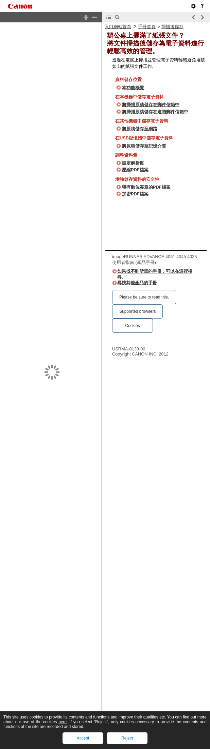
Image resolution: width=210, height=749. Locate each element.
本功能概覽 (133, 87)
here (62, 721)
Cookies (132, 325)
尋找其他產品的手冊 (137, 282)
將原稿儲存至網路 (139, 128)
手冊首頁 (147, 26)
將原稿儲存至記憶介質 (144, 146)
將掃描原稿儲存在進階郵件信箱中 (155, 111)
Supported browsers (137, 311)
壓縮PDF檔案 (135, 169)
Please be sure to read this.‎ (144, 297)
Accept (83, 738)
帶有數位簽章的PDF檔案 (146, 187)
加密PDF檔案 (135, 193)
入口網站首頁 (118, 26)
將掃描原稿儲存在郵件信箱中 (150, 104)
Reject (127, 738)
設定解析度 (133, 163)
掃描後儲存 (172, 26)
